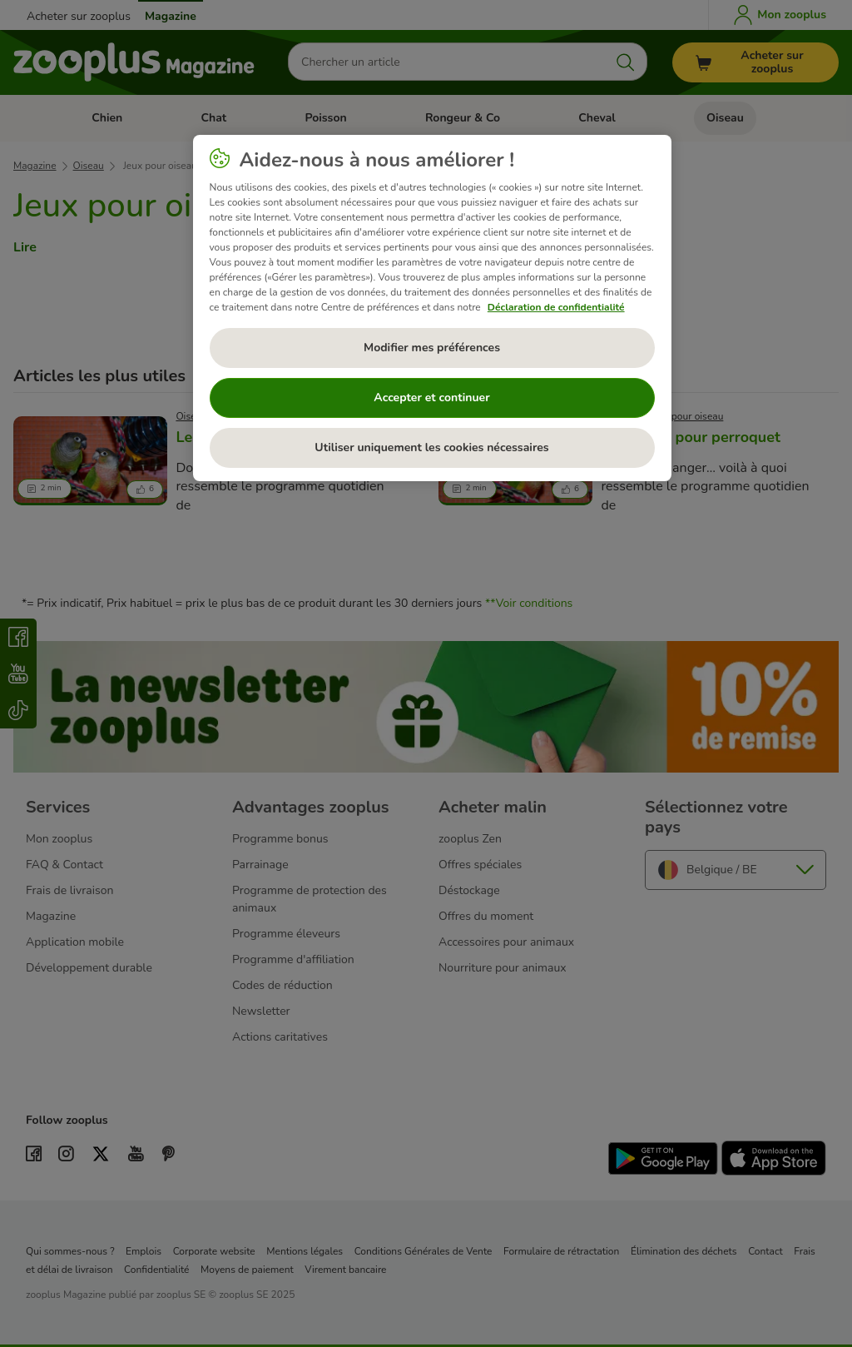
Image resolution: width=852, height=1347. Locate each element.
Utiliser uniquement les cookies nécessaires (431, 447)
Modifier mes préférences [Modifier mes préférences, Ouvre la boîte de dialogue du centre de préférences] (432, 347)
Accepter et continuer (431, 397)
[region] (432, 308)
